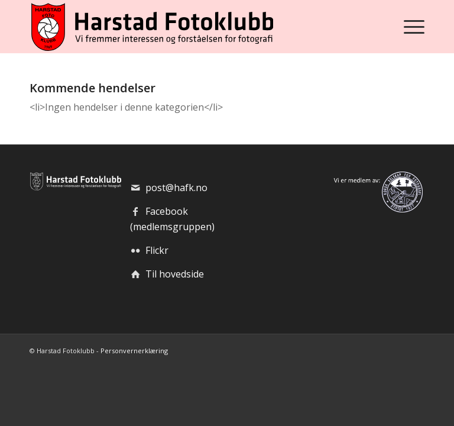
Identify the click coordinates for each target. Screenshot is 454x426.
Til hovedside (174, 273)
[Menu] (411, 27)
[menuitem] (411, 27)
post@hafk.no (176, 187)
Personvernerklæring (134, 350)
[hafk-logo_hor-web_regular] (151, 27)
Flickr (156, 250)
